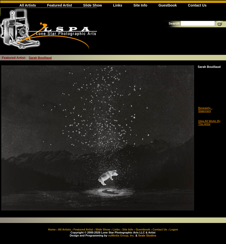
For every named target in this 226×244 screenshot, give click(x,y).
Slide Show (92, 5)
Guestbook (167, 5)
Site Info (140, 5)
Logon (174, 229)
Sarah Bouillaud (40, 58)
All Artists (28, 5)
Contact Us (197, 5)
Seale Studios (147, 235)
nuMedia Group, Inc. (121, 235)
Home (52, 229)
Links (117, 5)
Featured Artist (59, 5)
